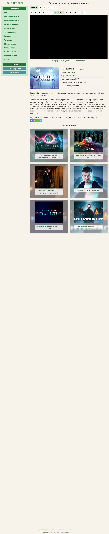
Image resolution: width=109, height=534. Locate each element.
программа (81, 69)
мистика (71, 72)
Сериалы (15, 64)
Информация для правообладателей (68, 61)
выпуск (59, 12)
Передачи (15, 9)
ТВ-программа (15, 69)
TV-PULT (15, 3)
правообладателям (44, 530)
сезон (34, 7)
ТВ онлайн (14, 73)
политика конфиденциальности (61, 530)
